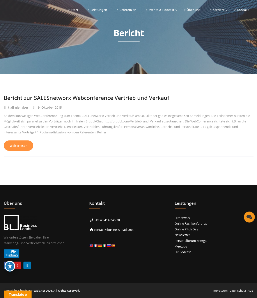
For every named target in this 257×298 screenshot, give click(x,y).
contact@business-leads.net (114, 230)
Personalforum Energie (191, 241)
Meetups (181, 246)
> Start (73, 10)
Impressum (220, 291)
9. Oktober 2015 (50, 107)
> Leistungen (97, 10)
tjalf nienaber (18, 107)
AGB (250, 291)
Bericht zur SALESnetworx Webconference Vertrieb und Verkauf (86, 97)
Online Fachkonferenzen (192, 223)
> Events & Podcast (160, 10)
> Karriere (217, 10)
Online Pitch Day (186, 229)
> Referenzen (126, 10)
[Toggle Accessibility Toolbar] (10, 266)
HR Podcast (183, 252)
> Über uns (192, 10)
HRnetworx (183, 218)
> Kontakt (241, 10)
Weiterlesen (18, 146)
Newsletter (182, 235)
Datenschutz (237, 291)
